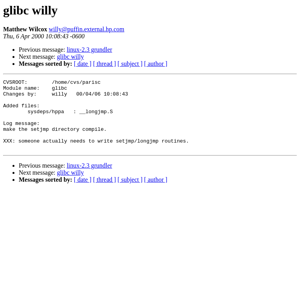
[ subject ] (130, 63)
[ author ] (156, 63)
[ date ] (82, 63)
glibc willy (70, 56)
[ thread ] (104, 63)
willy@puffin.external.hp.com (87, 29)
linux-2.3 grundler (89, 49)
